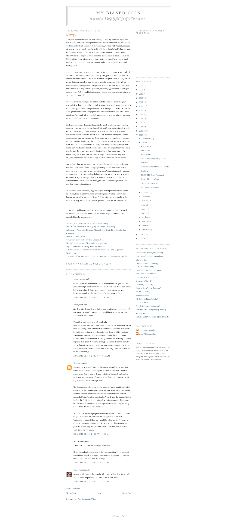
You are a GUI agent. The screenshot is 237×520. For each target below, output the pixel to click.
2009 (141, 135)
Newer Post (71, 493)
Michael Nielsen (143, 295)
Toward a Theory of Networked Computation (85, 240)
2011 (141, 127)
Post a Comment (73, 488)
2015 (141, 110)
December (146, 138)
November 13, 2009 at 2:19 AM (91, 297)
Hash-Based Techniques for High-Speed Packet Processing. (90, 226)
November (146, 143)
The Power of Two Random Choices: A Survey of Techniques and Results (96, 256)
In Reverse (145, 150)
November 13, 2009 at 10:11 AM (92, 356)
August (145, 201)
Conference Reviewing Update (153, 158)
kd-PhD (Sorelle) (143, 291)
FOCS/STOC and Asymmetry (153, 175)
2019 (141, 94)
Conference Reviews (149, 183)
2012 (141, 122)
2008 (141, 234)
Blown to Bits (141, 260)
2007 (141, 238)
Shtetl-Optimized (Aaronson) (148, 306)
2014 (141, 114)
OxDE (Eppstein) (143, 302)
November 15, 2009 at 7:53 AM (91, 481)
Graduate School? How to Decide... (155, 167)
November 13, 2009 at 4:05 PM (91, 434)
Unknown (78, 363)
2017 (141, 102)
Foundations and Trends (104, 141)
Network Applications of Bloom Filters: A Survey (86, 243)
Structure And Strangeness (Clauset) (151, 309)
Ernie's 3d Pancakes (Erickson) (149, 270)
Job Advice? (146, 154)
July (143, 205)
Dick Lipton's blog (87, 167)
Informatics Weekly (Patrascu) (148, 288)
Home (99, 493)
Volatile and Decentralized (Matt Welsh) (152, 317)
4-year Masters (147, 146)
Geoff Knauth (79, 470)
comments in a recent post (77, 85)
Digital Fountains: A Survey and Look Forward (85, 246)
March (144, 221)
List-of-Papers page (101, 213)
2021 (141, 85)
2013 (141, 118)
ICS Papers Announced (150, 187)
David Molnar (79, 279)
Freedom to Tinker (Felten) (147, 277)
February (145, 225)
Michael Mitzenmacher (146, 330)
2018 (141, 98)
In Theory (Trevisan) (144, 284)
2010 (141, 131)
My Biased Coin (118, 13)
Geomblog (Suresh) (144, 281)
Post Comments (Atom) (87, 499)
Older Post (126, 493)
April (144, 217)
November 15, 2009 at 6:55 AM (91, 463)
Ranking (144, 171)
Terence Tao (141, 313)
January (145, 229)
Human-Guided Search (75, 236)
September (146, 196)
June (144, 209)
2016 (141, 106)
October (145, 192)
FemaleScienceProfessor (146, 273)
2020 (141, 90)
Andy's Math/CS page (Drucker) (149, 256)
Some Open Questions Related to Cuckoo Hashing (87, 223)
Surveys (144, 162)
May (144, 213)
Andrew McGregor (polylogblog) (149, 252)
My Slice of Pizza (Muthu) (147, 299)
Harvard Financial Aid (150, 179)
